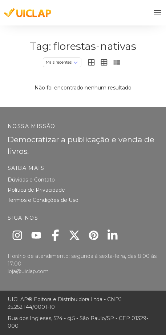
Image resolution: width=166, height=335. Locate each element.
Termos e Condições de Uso (43, 200)
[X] (74, 235)
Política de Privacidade (36, 190)
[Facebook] (55, 235)
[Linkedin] (112, 235)
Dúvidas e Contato (31, 179)
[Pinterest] (93, 235)
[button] (157, 13)
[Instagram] (17, 235)
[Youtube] (36, 235)
